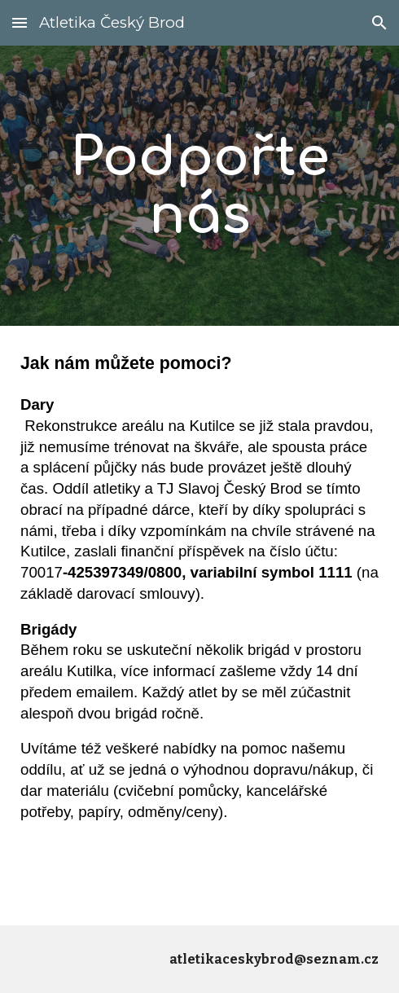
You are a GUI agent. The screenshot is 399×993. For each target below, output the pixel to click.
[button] (19, 22)
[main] (199, 186)
